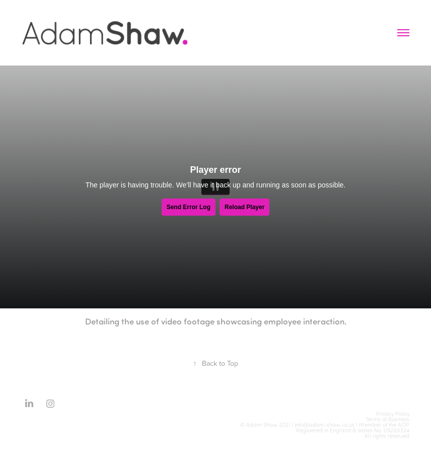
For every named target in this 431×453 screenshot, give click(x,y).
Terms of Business (387, 419)
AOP (403, 424)
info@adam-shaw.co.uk (324, 424)
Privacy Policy (392, 413)
